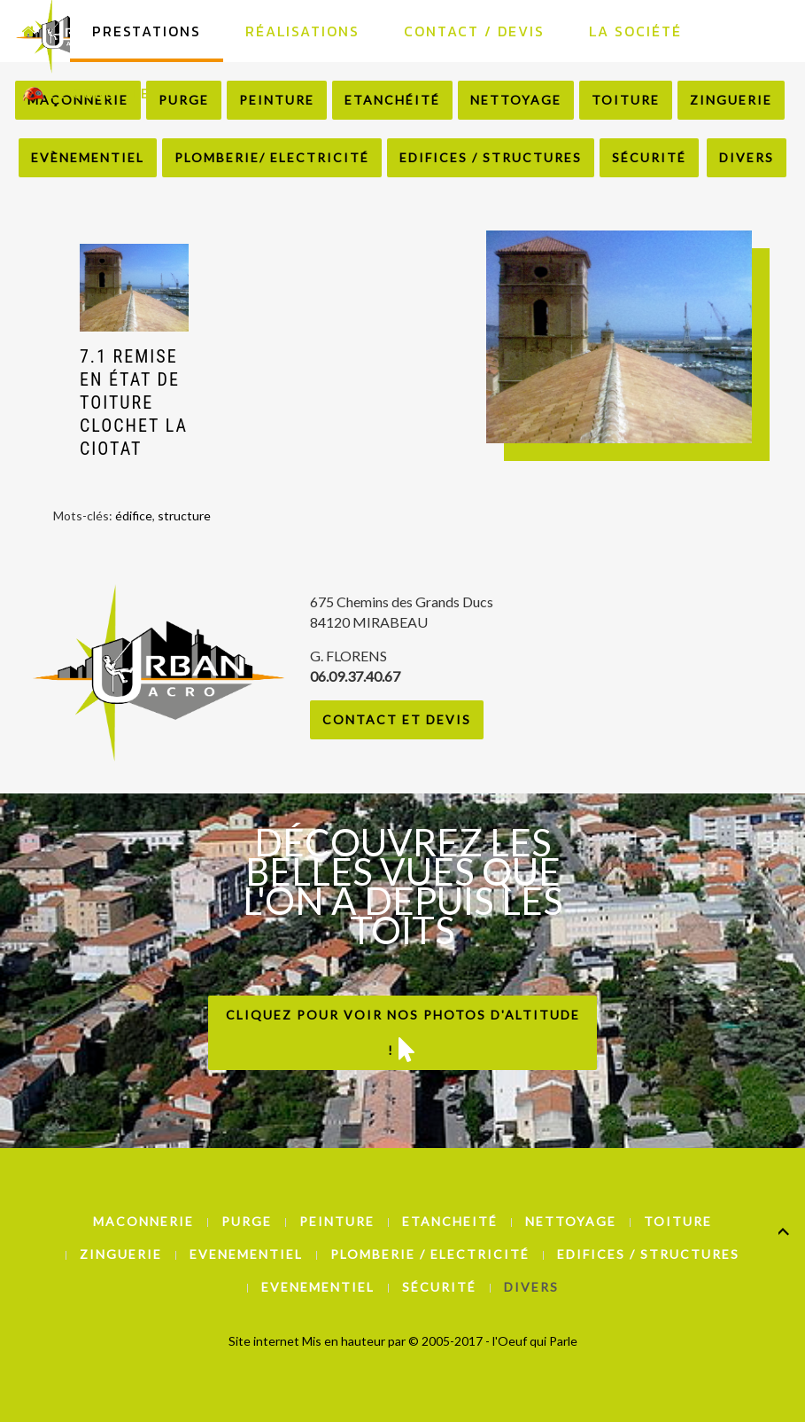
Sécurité (649, 157)
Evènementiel (87, 157)
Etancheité (450, 1221)
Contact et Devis (396, 719)
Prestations (146, 31)
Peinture (337, 1221)
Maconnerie (143, 1221)
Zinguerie (121, 1254)
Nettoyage (570, 1221)
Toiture (678, 1221)
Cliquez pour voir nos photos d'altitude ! (403, 1034)
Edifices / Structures (490, 157)
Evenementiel (246, 1254)
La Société (635, 31)
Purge (246, 1221)
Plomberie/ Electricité (271, 157)
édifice (133, 515)
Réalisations (302, 31)
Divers (746, 157)
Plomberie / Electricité (430, 1254)
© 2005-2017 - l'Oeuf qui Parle (492, 1340)
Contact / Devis (474, 31)
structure (184, 515)
